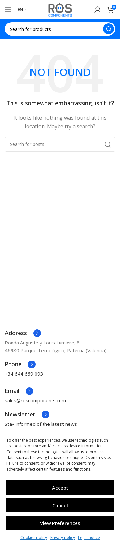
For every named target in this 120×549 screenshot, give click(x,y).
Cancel (60, 505)
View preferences (60, 523)
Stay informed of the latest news (41, 424)
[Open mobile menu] (8, 9)
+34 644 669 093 (24, 374)
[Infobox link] (23, 333)
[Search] (60, 29)
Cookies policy (33, 537)
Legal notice (89, 537)
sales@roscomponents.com (35, 400)
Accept (60, 487)
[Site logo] (60, 9)
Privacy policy (62, 537)
